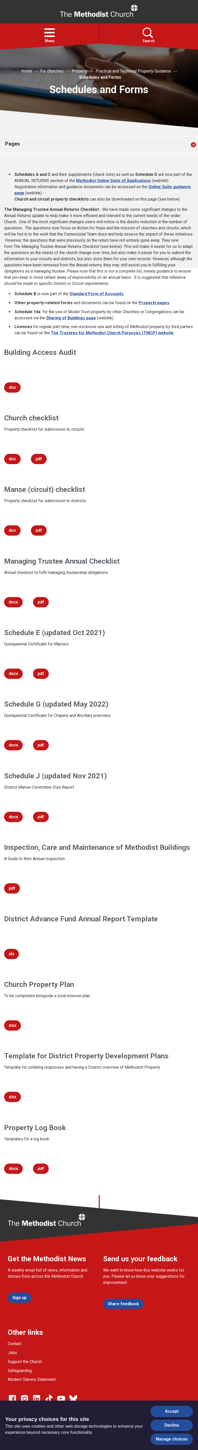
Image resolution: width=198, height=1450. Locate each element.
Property (79, 71)
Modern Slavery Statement (32, 1379)
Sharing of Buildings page (71, 318)
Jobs (12, 1352)
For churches (51, 71)
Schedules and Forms (100, 77)
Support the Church (25, 1361)
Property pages (154, 302)
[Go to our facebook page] (12, 1398)
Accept (172, 1411)
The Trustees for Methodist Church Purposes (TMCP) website (112, 332)
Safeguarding (20, 1370)
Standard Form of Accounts (96, 293)
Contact (14, 1343)
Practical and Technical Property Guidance (133, 71)
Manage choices (172, 1439)
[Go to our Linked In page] (36, 1398)
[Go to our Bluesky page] (73, 1398)
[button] (49, 33)
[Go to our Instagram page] (24, 1398)
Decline (171, 1425)
